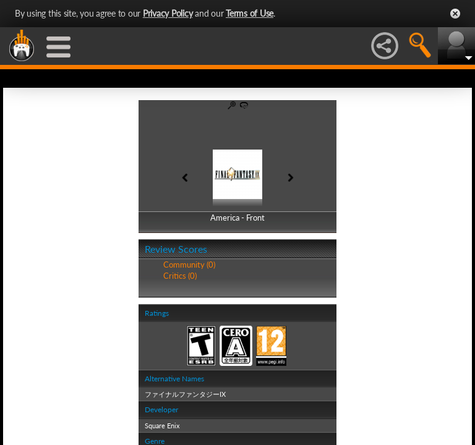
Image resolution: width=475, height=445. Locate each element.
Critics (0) (180, 276)
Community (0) (189, 264)
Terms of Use (249, 13)
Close (455, 14)
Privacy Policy (168, 13)
